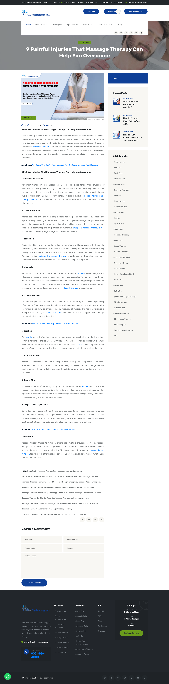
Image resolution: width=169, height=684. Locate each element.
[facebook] (89, 520)
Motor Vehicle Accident (124, 274)
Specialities (72, 25)
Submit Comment (34, 583)
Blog (120, 25)
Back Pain (118, 173)
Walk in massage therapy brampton (71, 514)
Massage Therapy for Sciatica (34, 504)
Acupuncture (119, 162)
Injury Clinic (119, 224)
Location (91, 11)
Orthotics (118, 291)
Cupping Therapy (121, 190)
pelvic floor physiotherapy (125, 297)
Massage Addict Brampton (89, 482)
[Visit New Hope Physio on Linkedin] (131, 678)
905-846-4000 (69, 3)
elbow (85, 386)
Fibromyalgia (119, 201)
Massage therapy (41, 147)
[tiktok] (141, 33)
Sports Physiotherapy (123, 330)
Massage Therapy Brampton (33, 487)
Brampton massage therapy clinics (88, 228)
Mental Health (120, 269)
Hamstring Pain (120, 207)
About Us (101, 611)
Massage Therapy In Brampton (61, 504)
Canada (80, 345)
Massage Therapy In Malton (86, 504)
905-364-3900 (91, 3)
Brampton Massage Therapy (61, 477)
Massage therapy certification (81, 487)
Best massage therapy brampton (67, 471)
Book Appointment (136, 11)
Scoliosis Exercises (122, 313)
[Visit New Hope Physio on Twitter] (116, 33)
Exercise (117, 196)
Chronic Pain (119, 184)
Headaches (119, 213)
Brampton (114, 11)
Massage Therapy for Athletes (88, 493)
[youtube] (136, 33)
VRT (116, 336)
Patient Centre (105, 25)
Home (28, 25)
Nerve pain (118, 285)
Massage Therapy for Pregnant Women (71, 498)
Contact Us (102, 626)
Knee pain (118, 241)
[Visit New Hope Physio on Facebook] (121, 33)
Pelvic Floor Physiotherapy (82, 642)
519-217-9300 (116, 3)
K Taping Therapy (121, 235)
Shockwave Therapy (123, 319)
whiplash (81, 273)
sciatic (29, 337)
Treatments (88, 25)
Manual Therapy (121, 252)
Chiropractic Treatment (60, 626)
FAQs (100, 616)
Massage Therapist (122, 257)
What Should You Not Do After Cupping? (131, 105)
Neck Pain (118, 280)
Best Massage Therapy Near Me (35, 477)
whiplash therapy (70, 288)
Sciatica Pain (119, 308)
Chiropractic (119, 179)
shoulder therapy (54, 313)
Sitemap (101, 631)
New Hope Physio (46, 678)
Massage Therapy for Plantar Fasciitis (37, 498)
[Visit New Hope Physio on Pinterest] (131, 33)
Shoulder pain (120, 325)
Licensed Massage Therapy (33, 482)
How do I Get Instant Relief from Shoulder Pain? (132, 138)
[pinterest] (101, 520)
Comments (37, 126)
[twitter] (82, 520)
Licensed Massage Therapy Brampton (61, 482)
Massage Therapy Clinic (31, 493)
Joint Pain (118, 229)
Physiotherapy (41, 25)
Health (117, 218)
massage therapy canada (57, 487)
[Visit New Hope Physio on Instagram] (126, 33)
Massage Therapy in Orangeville (35, 509)
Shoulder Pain (82, 626)
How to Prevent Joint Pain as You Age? (131, 121)
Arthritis (117, 168)
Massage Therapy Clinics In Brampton (58, 493)
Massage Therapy (121, 263)
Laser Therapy (120, 246)
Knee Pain (80, 611)
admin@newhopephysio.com (138, 3)
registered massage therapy (52, 256)
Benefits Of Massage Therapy (40, 471)
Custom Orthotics (62, 648)
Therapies (57, 25)
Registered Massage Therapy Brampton (38, 514)
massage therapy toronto (60, 509)
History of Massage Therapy (86, 477)
